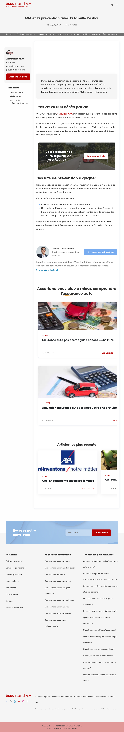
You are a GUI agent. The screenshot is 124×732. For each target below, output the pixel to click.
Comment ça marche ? (15, 568)
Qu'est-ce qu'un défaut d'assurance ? (99, 630)
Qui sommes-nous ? (14, 561)
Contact (9, 601)
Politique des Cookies (83, 696)
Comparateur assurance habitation (59, 568)
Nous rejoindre (12, 581)
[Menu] (116, 5)
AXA (85, 34)
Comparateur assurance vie (56, 607)
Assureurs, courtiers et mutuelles (54, 34)
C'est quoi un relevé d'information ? (99, 655)
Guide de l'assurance (25, 34)
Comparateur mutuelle (54, 574)
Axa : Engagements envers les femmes (68, 481)
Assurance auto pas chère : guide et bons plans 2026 (78, 340)
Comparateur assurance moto (57, 581)
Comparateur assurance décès (57, 613)
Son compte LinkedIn (47, 269)
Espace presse (12, 594)
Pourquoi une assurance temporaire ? (99, 611)
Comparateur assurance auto (57, 561)
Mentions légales (42, 696)
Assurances (11, 587)
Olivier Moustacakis (63, 248)
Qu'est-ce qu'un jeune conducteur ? (98, 649)
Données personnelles (62, 696)
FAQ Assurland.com (14, 607)
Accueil (9, 34)
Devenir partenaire (14, 574)
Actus (76, 34)
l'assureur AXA (65, 113)
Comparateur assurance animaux (59, 600)
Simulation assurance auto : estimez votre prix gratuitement (83, 408)
